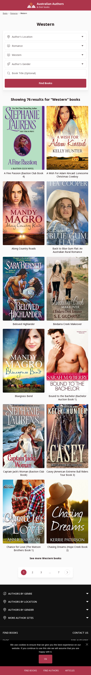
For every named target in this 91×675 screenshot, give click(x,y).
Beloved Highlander (24, 324)
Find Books (30, 670)
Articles (70, 670)
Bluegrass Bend (24, 396)
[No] (87, 644)
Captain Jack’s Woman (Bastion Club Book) (23, 473)
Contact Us (80, 632)
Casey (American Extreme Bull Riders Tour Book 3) (67, 473)
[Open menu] (18, 671)
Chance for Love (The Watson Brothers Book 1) (24, 548)
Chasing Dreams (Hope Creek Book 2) (67, 548)
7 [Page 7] (58, 572)
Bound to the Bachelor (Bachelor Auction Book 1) (67, 397)
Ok (45, 658)
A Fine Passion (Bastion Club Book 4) (23, 175)
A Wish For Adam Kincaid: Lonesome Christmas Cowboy (67, 175)
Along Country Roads (24, 248)
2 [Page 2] (32, 572)
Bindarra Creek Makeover (67, 324)
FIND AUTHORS (51, 670)
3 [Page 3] (41, 572)
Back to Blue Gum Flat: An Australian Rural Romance (67, 250)
